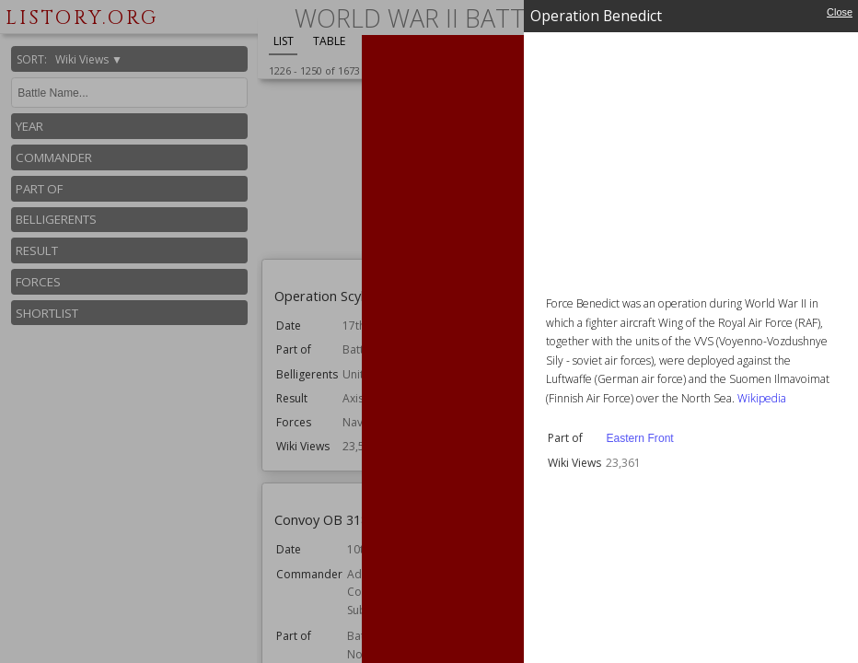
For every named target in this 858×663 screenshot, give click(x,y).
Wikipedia (761, 398)
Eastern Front (639, 438)
